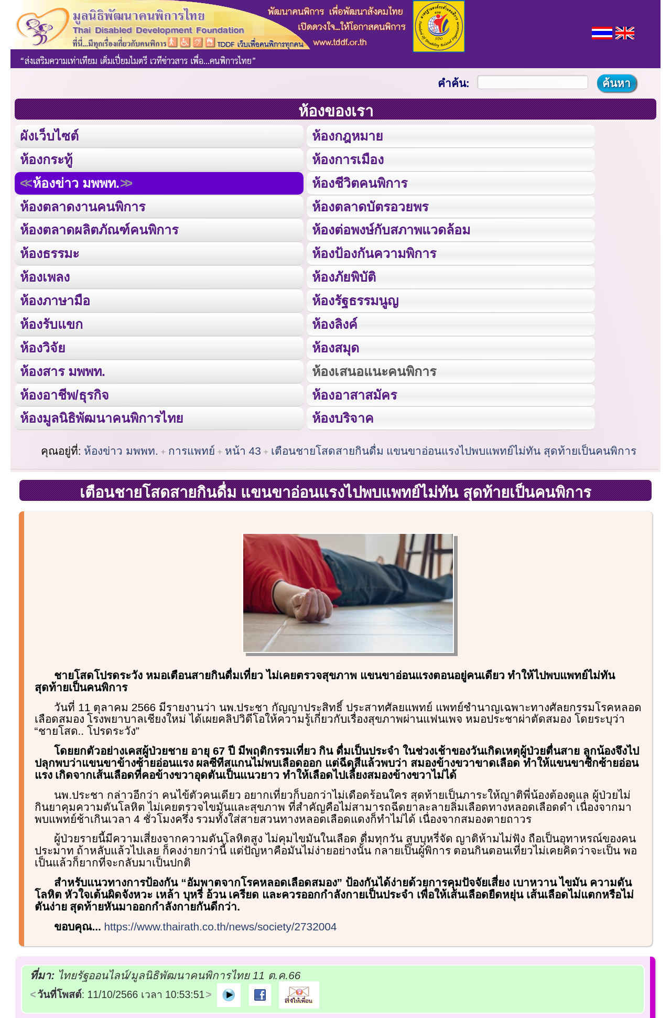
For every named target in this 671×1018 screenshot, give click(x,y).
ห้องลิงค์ (334, 323)
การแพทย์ (191, 449)
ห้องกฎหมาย (347, 135)
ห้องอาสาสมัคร (353, 393)
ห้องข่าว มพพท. (76, 182)
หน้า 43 (243, 449)
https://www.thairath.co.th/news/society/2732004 (220, 925)
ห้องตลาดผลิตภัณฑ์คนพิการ (99, 229)
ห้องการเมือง (347, 159)
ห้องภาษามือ (55, 299)
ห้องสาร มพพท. (62, 369)
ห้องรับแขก (51, 323)
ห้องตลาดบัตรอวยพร (369, 206)
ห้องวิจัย (43, 346)
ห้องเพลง (45, 276)
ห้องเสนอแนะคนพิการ (373, 369)
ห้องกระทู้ (46, 159)
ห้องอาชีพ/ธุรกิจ (64, 393)
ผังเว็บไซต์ (49, 135)
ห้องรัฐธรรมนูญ (354, 299)
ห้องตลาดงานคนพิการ (82, 206)
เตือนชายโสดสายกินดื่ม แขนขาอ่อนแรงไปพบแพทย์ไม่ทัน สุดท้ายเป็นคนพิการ (454, 449)
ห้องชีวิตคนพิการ (359, 182)
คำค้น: (454, 83)
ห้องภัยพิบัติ (343, 276)
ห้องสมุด (335, 346)
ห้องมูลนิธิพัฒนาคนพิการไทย (101, 417)
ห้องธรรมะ (49, 252)
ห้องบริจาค (342, 417)
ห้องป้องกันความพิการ (373, 252)
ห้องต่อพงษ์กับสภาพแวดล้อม (390, 229)
